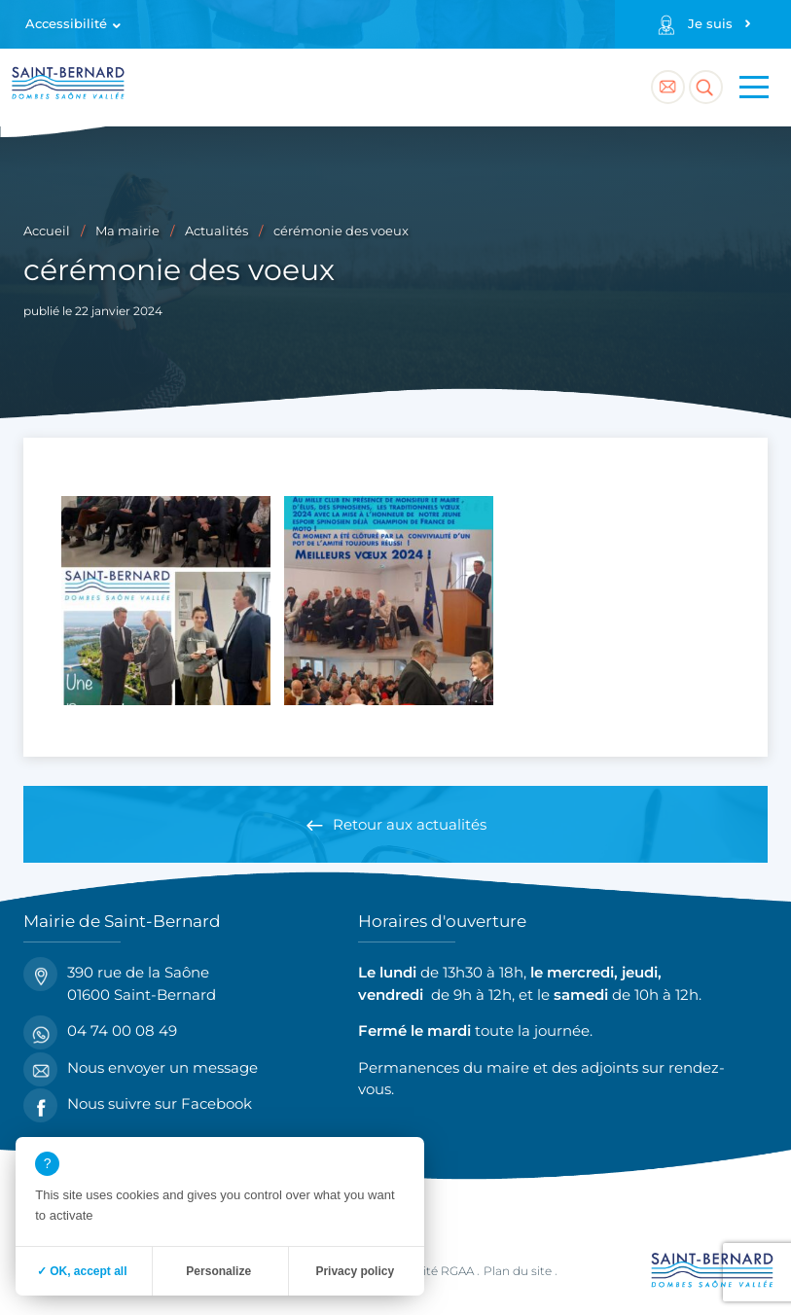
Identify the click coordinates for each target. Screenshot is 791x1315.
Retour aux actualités (409, 824)
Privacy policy (354, 1271)
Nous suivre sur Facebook (137, 1104)
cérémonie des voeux (341, 231)
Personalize (218, 1271)
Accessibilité (66, 24)
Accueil (46, 231)
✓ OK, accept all (82, 1271)
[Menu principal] (754, 87)
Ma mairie (127, 231)
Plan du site (518, 1270)
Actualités (216, 231)
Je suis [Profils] (710, 24)
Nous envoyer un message (140, 1068)
